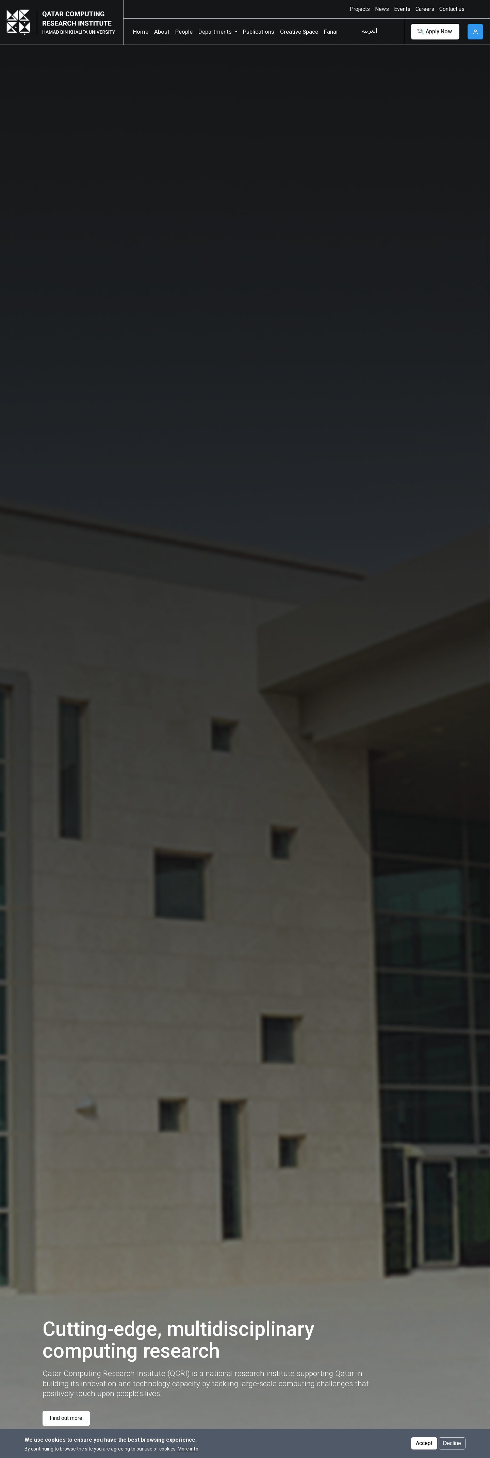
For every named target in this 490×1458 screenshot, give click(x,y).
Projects (360, 9)
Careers (424, 9)
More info (188, 1449)
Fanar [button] (331, 31)
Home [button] (140, 31)
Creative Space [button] (299, 31)
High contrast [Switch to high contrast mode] (474, 9)
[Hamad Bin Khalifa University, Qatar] (21, 22)
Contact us (451, 9)
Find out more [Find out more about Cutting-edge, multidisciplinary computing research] (66, 1418)
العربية (369, 31)
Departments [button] (215, 31)
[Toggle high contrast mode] (473, 9)
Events (402, 9)
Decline (452, 1443)
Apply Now (434, 32)
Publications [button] (258, 31)
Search (392, 32)
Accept (424, 1443)
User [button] (475, 31)
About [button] (161, 31)
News (382, 9)
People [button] (184, 31)
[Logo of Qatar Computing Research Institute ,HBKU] (77, 22)
